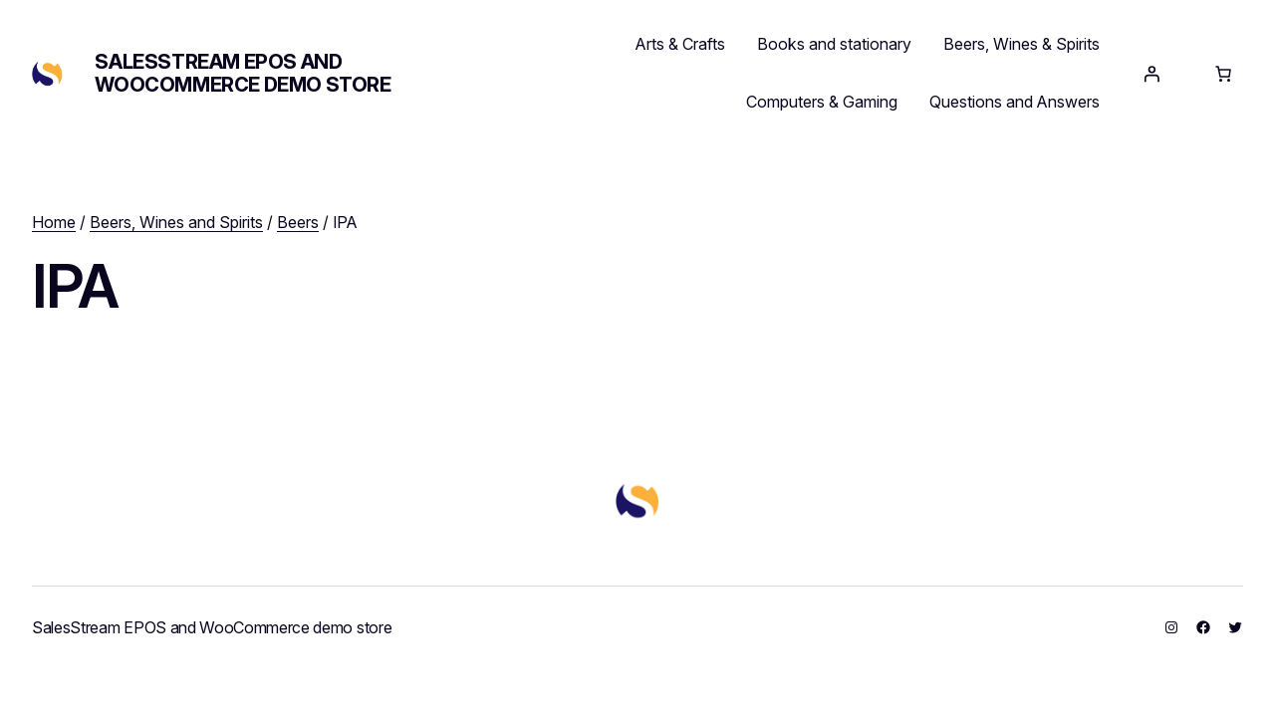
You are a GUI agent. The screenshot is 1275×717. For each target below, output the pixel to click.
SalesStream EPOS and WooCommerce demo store (242, 73)
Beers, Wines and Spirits (176, 222)
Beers (298, 222)
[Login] (1151, 74)
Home (54, 222)
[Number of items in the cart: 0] (1223, 74)
